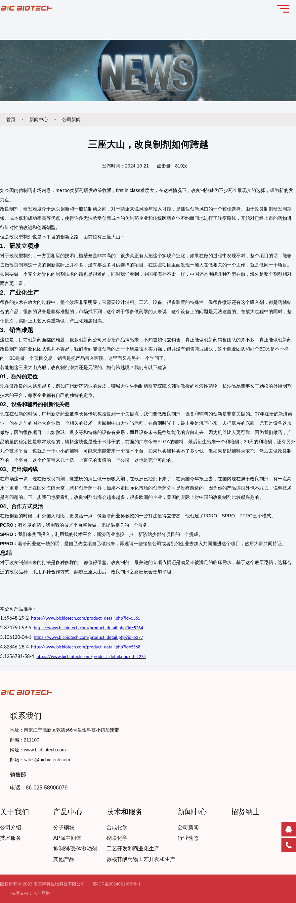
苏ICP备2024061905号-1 (117, 883)
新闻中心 (39, 119)
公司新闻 (71, 119)
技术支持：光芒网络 (30, 893)
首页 (11, 119)
